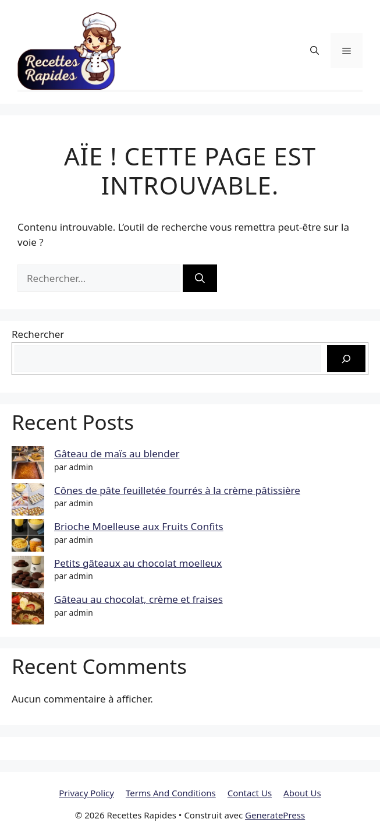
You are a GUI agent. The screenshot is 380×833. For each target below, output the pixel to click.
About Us (302, 793)
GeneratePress (275, 815)
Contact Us (250, 793)
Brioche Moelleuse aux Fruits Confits (138, 526)
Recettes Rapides (194, 51)
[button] (315, 50)
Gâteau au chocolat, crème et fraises (138, 599)
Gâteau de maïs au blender (116, 453)
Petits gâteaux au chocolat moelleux (138, 563)
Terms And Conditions (171, 793)
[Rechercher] (200, 278)
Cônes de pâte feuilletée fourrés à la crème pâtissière (177, 490)
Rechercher (38, 334)
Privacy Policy (86, 793)
